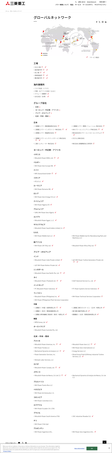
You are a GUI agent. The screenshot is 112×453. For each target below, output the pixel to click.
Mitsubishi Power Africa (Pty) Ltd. (83, 245)
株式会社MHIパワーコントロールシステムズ (87, 133)
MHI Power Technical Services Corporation (86, 296)
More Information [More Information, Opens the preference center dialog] (79, 448)
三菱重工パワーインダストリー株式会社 (48, 129)
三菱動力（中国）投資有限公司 (45, 308)
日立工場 (38, 67)
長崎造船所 (38, 75)
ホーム (7, 11)
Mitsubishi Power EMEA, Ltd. (44, 158)
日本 (37, 107)
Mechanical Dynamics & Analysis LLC (47, 351)
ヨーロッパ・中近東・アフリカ (47, 110)
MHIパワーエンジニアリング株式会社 (84, 129)
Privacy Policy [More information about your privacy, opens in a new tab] (7, 451)
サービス (78, 6)
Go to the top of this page (104, 442)
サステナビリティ (100, 6)
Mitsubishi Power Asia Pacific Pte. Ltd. (47, 273)
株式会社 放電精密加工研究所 (82, 143)
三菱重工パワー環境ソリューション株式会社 (87, 126)
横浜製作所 (38, 78)
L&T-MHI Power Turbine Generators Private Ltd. (88, 260)
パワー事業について (62, 6)
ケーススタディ (88, 6)
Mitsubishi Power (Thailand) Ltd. (45, 281)
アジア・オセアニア (42, 113)
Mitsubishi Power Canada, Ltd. (45, 367)
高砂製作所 (38, 70)
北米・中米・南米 (42, 116)
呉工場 (37, 72)
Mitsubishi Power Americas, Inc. (45, 344)
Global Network (91, 3)
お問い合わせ (81, 3)
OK (92, 448)
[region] (56, 448)
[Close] (109, 448)
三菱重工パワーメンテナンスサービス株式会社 (50, 138)
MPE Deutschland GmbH (43, 173)
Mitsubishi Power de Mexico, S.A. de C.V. (48, 375)
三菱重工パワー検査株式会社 (44, 133)
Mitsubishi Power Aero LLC (81, 344)
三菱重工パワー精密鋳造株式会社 (46, 126)
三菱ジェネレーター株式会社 (44, 143)
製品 (71, 6)
